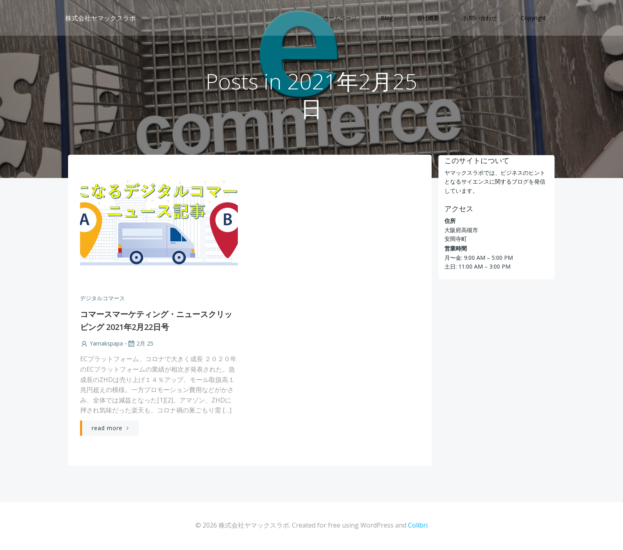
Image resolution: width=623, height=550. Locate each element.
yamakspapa (101, 344)
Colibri (418, 526)
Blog (387, 18)
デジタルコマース (102, 299)
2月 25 (140, 344)
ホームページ (340, 18)
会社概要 (428, 18)
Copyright (533, 18)
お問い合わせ (480, 18)
